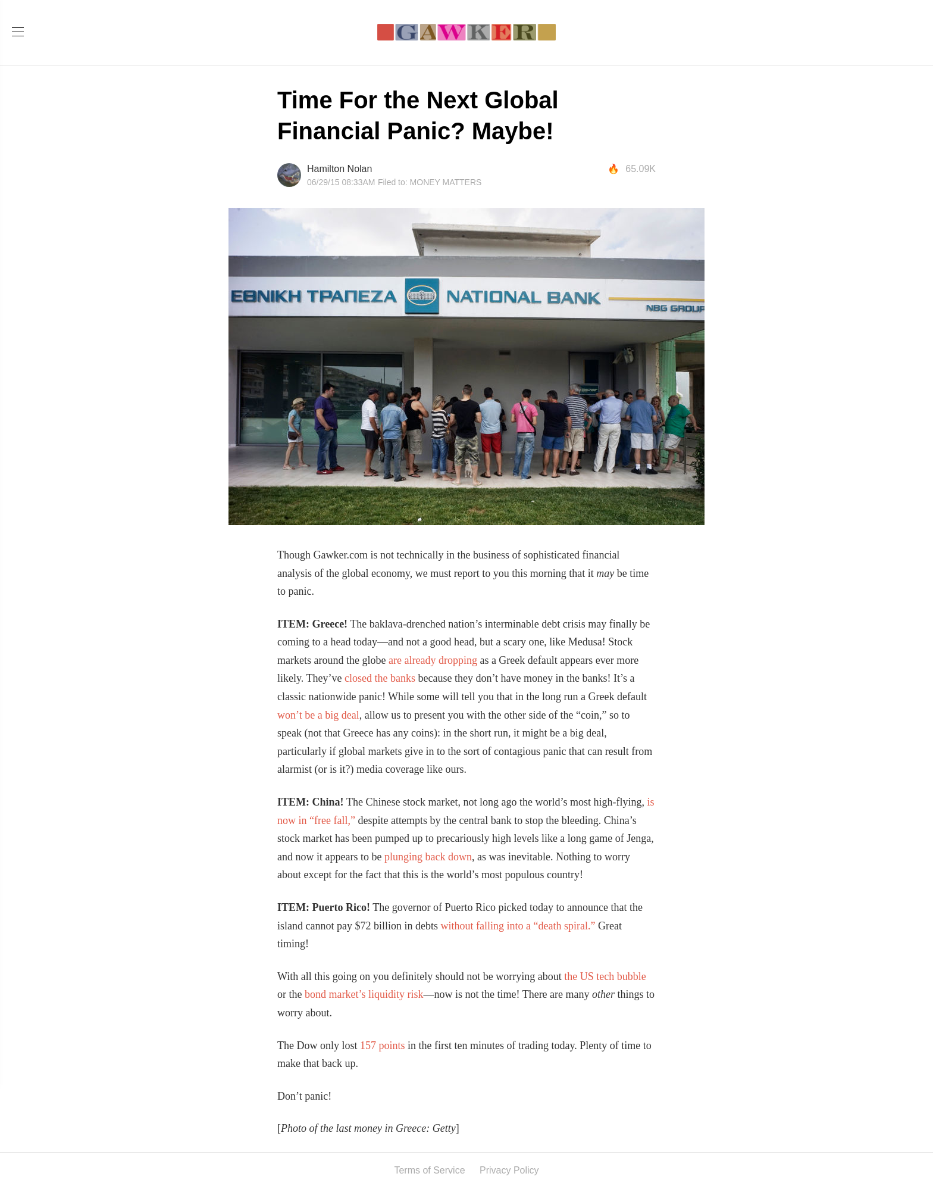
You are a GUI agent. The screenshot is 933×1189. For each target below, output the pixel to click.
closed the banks (380, 678)
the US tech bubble (605, 976)
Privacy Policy (509, 1170)
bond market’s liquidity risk (364, 994)
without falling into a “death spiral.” (518, 926)
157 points (382, 1045)
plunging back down (428, 857)
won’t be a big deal (318, 715)
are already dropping (433, 660)
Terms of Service (429, 1170)
